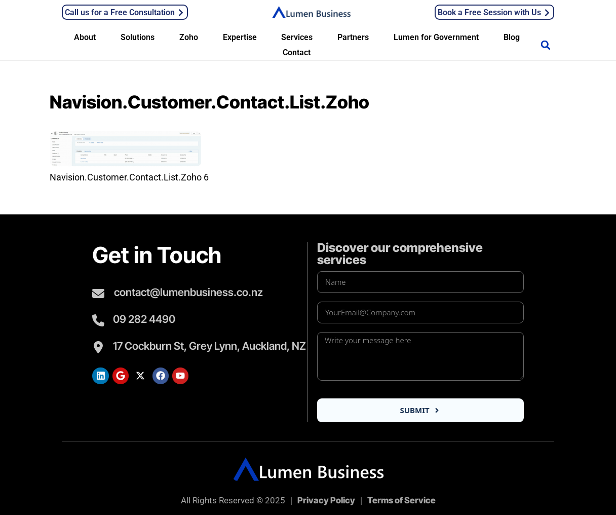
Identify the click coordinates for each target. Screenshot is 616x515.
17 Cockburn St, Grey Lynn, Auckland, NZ (209, 346)
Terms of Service (401, 500)
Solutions (138, 37)
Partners (353, 37)
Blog (512, 37)
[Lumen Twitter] (140, 375)
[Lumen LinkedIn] (100, 375)
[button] (545, 45)
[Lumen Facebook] (160, 375)
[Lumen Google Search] (120, 375)
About (85, 37)
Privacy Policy (326, 500)
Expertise (240, 37)
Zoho (188, 37)
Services (297, 37)
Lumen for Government (436, 37)
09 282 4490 (144, 319)
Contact (297, 52)
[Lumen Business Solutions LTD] (311, 11)
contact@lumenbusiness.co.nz (188, 292)
